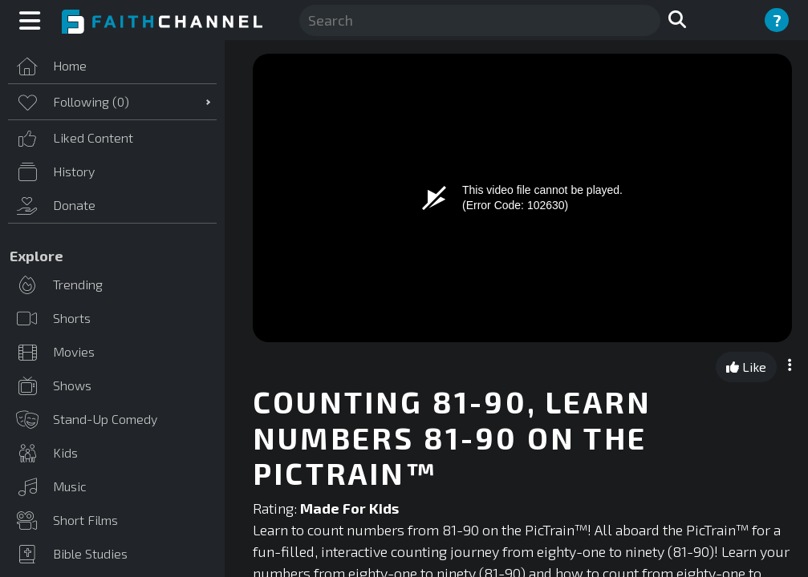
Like (746, 366)
